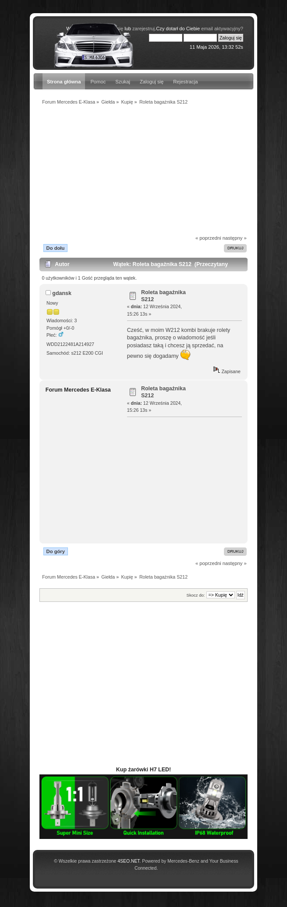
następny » (235, 238)
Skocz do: (196, 595)
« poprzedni (208, 238)
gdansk (61, 293)
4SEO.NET (128, 861)
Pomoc (98, 81)
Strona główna (64, 81)
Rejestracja (185, 81)
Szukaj (122, 81)
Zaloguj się (151, 81)
